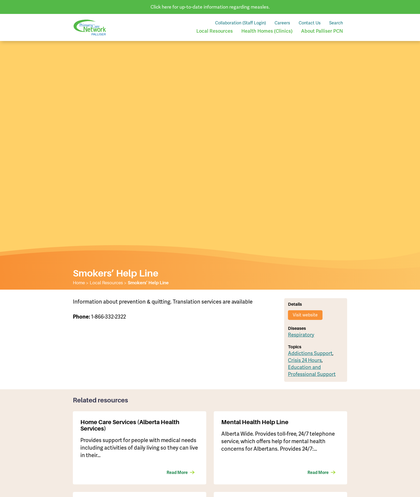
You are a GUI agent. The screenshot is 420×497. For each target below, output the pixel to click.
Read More (177, 472)
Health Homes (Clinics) (266, 31)
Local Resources (214, 31)
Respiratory (301, 335)
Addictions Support (310, 353)
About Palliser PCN (322, 31)
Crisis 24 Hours (305, 360)
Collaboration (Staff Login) (240, 23)
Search (336, 23)
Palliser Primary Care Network (90, 27)
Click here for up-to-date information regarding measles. (210, 7)
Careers (282, 23)
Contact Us (310, 23)
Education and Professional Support (312, 371)
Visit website (305, 315)
